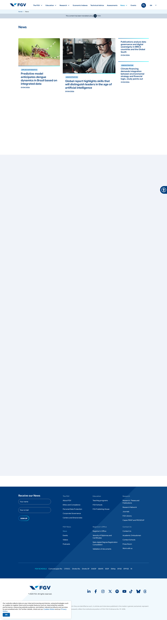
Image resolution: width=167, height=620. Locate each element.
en (151, 5)
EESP (107, 569)
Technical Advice (97, 5)
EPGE (119, 569)
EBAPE (100, 569)
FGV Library (127, 516)
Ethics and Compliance (71, 505)
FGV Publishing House (101, 509)
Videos (65, 540)
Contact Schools (129, 540)
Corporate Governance (72, 513)
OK (6, 615)
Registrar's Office (99, 531)
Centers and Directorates (72, 518)
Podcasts (66, 544)
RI (131, 569)
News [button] (122, 5)
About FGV (67, 500)
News (65, 531)
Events (133, 5)
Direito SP (85, 569)
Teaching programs (100, 500)
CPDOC (67, 569)
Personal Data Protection (72, 509)
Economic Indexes (80, 5)
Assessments (112, 5)
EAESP (93, 569)
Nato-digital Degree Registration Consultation (105, 543)
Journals (126, 511)
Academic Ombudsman (132, 535)
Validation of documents (102, 549)
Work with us (127, 548)
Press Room (127, 544)
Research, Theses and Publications (131, 501)
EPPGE (126, 569)
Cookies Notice (49, 609)
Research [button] (63, 5)
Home (20, 11)
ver (19, 67)
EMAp (113, 569)
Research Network (130, 507)
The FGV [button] (36, 5)
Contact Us (127, 531)
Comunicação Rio (55, 569)
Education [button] (50, 5)
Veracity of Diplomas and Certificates (102, 536)
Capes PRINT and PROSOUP (133, 520)
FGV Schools (97, 505)
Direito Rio (76, 569)
